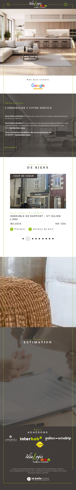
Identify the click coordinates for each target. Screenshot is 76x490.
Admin (54, 471)
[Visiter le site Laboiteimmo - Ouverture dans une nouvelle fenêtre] (38, 482)
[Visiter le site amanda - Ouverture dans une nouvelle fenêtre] (11, 438)
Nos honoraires (16, 471)
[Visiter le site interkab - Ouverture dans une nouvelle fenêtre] (31, 438)
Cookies (45, 473)
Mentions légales (43, 471)
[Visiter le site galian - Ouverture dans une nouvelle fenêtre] (58, 438)
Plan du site (29, 471)
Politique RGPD (34, 473)
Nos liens (62, 471)
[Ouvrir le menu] (65, 4)
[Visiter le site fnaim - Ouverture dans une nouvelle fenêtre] (40, 444)
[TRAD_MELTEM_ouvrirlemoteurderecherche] (8, 4)
